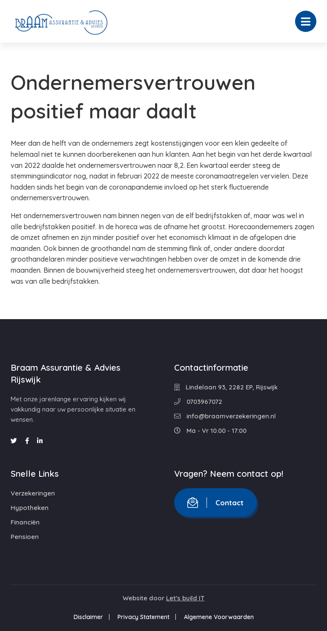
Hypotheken (30, 508)
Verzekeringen (33, 493)
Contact (215, 502)
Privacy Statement (143, 617)
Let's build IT (185, 598)
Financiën (25, 522)
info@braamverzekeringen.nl (225, 416)
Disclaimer (88, 617)
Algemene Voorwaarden (219, 617)
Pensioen (25, 537)
